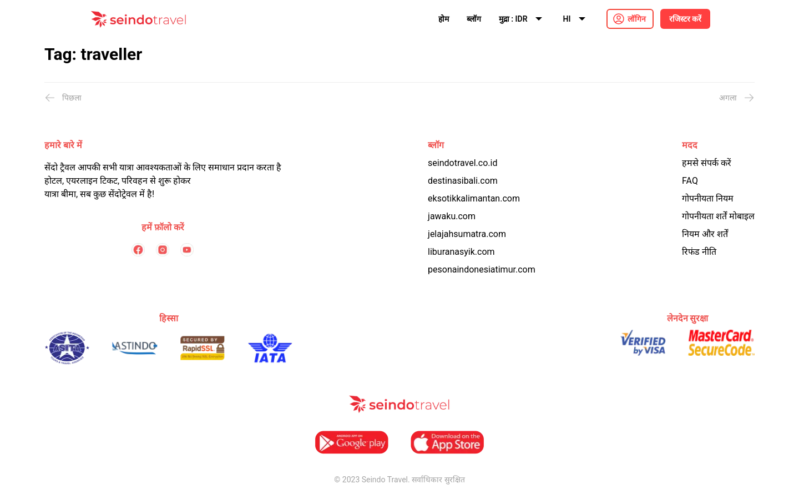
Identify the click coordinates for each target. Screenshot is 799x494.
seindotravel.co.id (462, 163)
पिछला (63, 97)
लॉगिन (637, 18)
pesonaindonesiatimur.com (481, 269)
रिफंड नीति (699, 251)
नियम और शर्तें (705, 234)
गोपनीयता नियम (708, 198)
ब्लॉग (474, 18)
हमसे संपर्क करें (706, 163)
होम (443, 18)
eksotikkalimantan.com (474, 198)
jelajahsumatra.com (467, 234)
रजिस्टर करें (685, 18)
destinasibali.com (463, 180)
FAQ (690, 180)
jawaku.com (452, 216)
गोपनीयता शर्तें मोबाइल (718, 216)
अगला (737, 97)
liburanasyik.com (461, 251)
